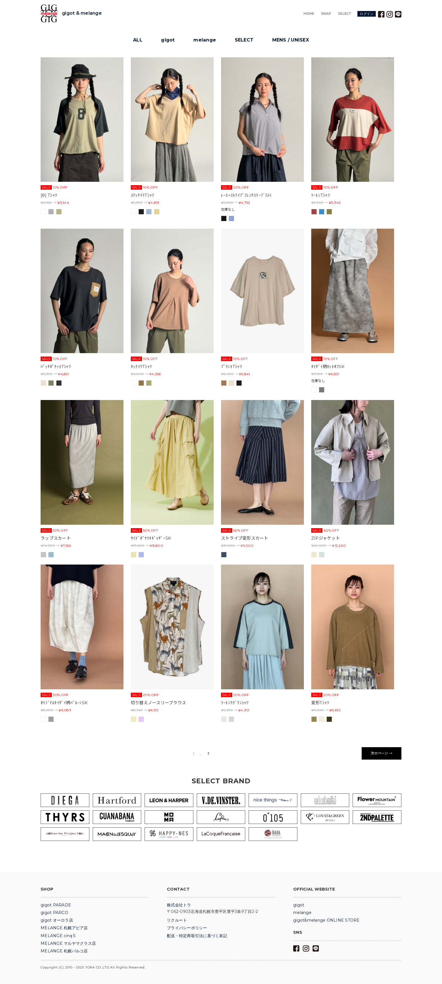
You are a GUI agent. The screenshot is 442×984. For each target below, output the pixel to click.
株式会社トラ (179, 905)
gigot (167, 40)
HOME (309, 13)
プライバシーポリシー (187, 928)
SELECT (344, 13)
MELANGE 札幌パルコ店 (64, 951)
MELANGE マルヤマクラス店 (68, 943)
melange (204, 40)
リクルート (177, 920)
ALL (136, 40)
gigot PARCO (54, 913)
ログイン (367, 14)
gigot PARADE (56, 905)
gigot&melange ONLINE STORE (326, 920)
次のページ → (381, 754)
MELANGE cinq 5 (58, 936)
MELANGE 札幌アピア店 (64, 928)
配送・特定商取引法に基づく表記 (197, 936)
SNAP (326, 13)
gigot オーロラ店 (57, 920)
